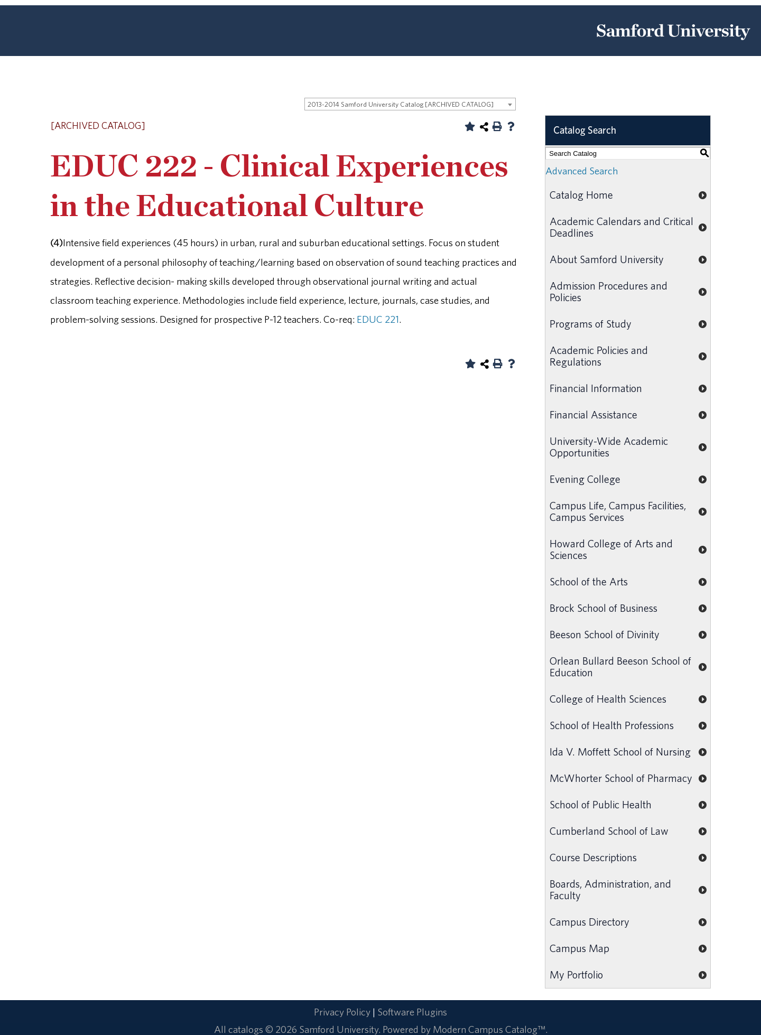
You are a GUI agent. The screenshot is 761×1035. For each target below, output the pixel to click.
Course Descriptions (593, 857)
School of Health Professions (612, 725)
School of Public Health (601, 804)
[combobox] (410, 104)
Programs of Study (591, 324)
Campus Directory (589, 922)
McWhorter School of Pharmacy (621, 778)
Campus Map (579, 948)
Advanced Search (581, 170)
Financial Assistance (593, 414)
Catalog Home (581, 195)
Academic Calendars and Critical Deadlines (621, 227)
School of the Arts (589, 581)
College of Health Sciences (608, 699)
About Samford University (607, 259)
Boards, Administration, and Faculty (610, 889)
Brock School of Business (603, 608)
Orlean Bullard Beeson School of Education (620, 666)
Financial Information (596, 388)
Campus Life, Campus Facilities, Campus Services (618, 511)
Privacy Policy (342, 1012)
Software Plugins (412, 1012)
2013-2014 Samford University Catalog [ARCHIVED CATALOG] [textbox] (401, 104)
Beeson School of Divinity (605, 634)
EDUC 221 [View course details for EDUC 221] (378, 319)
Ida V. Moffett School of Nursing (620, 751)
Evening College (585, 479)
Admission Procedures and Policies (608, 291)
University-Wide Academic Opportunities (609, 447)
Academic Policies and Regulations (599, 356)
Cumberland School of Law (609, 831)
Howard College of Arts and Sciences (611, 549)
